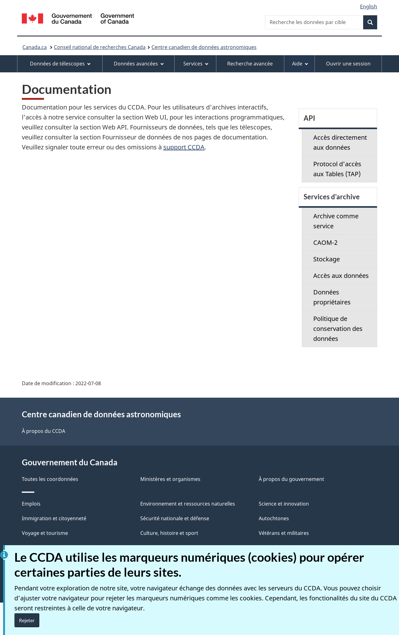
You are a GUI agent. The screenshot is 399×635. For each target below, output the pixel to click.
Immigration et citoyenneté (54, 518)
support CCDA (183, 147)
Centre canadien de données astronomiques (204, 47)
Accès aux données (341, 275)
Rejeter (27, 620)
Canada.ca (34, 47)
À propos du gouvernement (291, 479)
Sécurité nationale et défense (174, 518)
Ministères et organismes (170, 479)
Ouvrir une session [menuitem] (348, 63)
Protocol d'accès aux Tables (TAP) (337, 169)
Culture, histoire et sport (169, 533)
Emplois (31, 503)
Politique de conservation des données (338, 328)
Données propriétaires (332, 297)
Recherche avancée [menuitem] (250, 63)
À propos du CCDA (43, 431)
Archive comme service (335, 221)
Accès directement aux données (340, 142)
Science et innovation (284, 503)
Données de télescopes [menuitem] (60, 63)
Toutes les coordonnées (50, 479)
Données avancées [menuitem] (139, 63)
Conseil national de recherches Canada (100, 47)
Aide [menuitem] (300, 63)
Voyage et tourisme (45, 533)
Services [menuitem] (196, 63)
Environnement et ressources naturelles (187, 503)
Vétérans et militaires (284, 533)
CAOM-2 (325, 242)
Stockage (326, 259)
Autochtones (274, 518)
